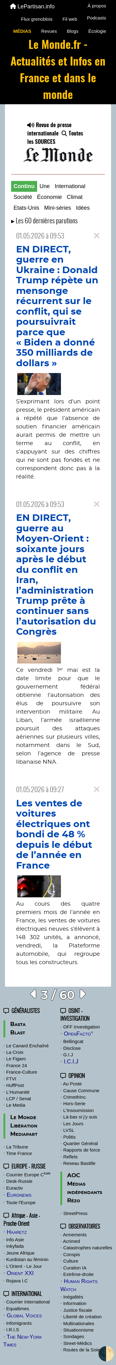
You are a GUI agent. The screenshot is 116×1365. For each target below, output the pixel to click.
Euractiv (14, 1188)
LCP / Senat (18, 1098)
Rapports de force (81, 1150)
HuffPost (15, 1085)
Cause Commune (81, 1090)
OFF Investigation (81, 1026)
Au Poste (72, 1083)
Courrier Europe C (28, 1174)
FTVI (11, 1078)
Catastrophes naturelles (87, 1247)
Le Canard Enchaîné (27, 1045)
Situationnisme (78, 1330)
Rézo (73, 1201)
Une (45, 186)
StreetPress (75, 1213)
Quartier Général (80, 1143)
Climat (75, 197)
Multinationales (78, 1323)
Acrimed (71, 1241)
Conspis (71, 1254)
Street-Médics (77, 1343)
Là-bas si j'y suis (80, 1116)
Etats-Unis (26, 208)
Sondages (73, 1336)
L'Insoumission (78, 1110)
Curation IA (74, 1267)
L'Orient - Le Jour (24, 1266)
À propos (97, 5)
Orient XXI (20, 1273)
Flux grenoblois (37, 19)
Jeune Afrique (20, 1253)
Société (23, 197)
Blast (17, 1033)
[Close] (96, 236)
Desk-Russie (19, 1181)
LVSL (68, 1130)
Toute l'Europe (21, 1202)
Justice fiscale (77, 1310)
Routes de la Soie (81, 1349)
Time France (19, 1153)
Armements (75, 1234)
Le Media (15, 1105)
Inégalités (73, 1296)
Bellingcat (73, 1041)
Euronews (19, 1195)
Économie (49, 197)
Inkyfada (15, 1246)
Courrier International (28, 1301)
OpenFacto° (78, 1034)
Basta (18, 1024)
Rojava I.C (17, 1280)
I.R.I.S (12, 1329)
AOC (73, 1175)
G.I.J (68, 1054)
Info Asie (15, 1239)
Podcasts (96, 17)
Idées (83, 208)
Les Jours (73, 1123)
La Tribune (17, 1146)
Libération (23, 1126)
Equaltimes (17, 1308)
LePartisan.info (32, 6)
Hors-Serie (74, 1103)
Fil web (69, 19)
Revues (49, 31)
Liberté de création (82, 1316)
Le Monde (23, 1117)
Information (74, 1303)
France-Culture (21, 1072)
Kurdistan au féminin (27, 1259)
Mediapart (23, 1134)
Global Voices (24, 1315)
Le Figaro (16, 1058)
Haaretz (17, 1232)
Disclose (72, 1048)
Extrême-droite (78, 1274)
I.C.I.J (71, 1061)
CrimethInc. (75, 1097)
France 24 (16, 1065)
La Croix (15, 1052)
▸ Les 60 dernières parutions (44, 221)
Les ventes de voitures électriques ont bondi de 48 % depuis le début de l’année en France (54, 834)
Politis (69, 1137)
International (70, 186)
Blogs (73, 31)
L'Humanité (17, 1092)
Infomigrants (19, 1323)
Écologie (97, 31)
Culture (70, 1261)
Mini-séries (57, 208)
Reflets (70, 1156)
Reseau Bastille (79, 1163)
